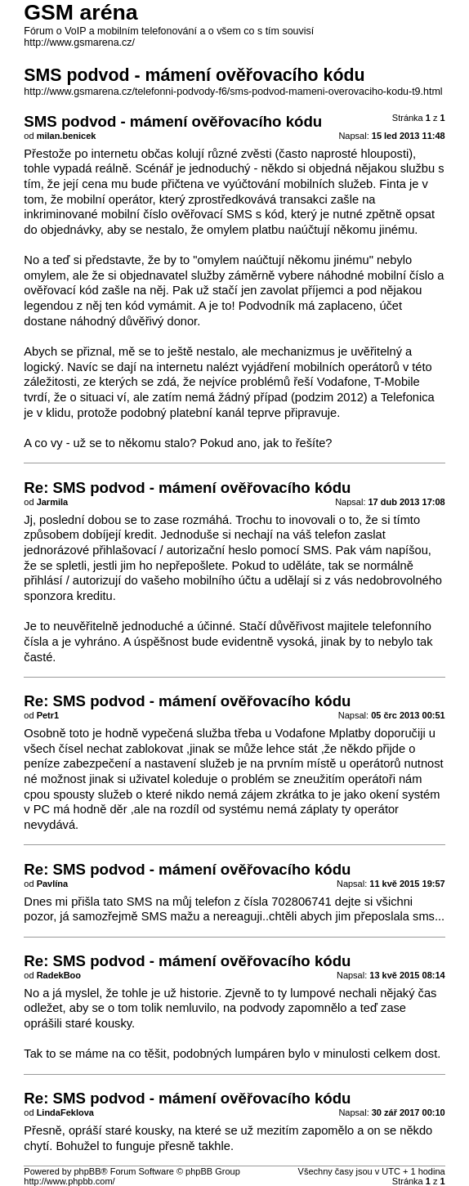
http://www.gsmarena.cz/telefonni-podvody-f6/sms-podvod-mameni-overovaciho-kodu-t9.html (233, 91)
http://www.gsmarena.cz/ (79, 42)
